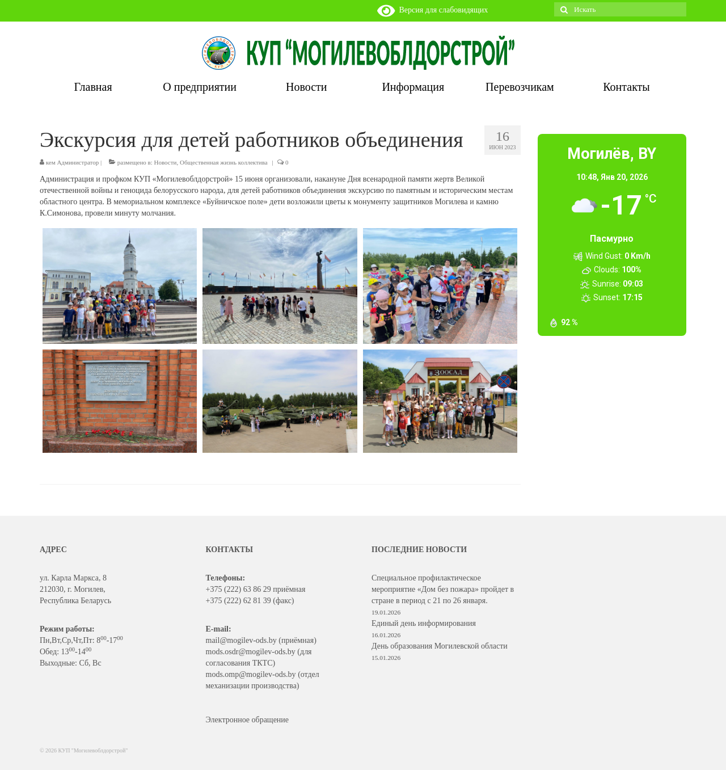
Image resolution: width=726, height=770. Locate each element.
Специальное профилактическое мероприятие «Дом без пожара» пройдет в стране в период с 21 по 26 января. (443, 589)
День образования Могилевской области (440, 646)
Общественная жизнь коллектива (224, 162)
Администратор (78, 162)
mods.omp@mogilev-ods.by (251, 674)
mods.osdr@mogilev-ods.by (251, 651)
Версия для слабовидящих (432, 10)
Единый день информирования (424, 623)
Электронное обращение (247, 720)
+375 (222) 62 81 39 (238, 600)
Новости (165, 162)
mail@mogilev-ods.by (241, 640)
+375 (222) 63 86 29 (238, 589)
